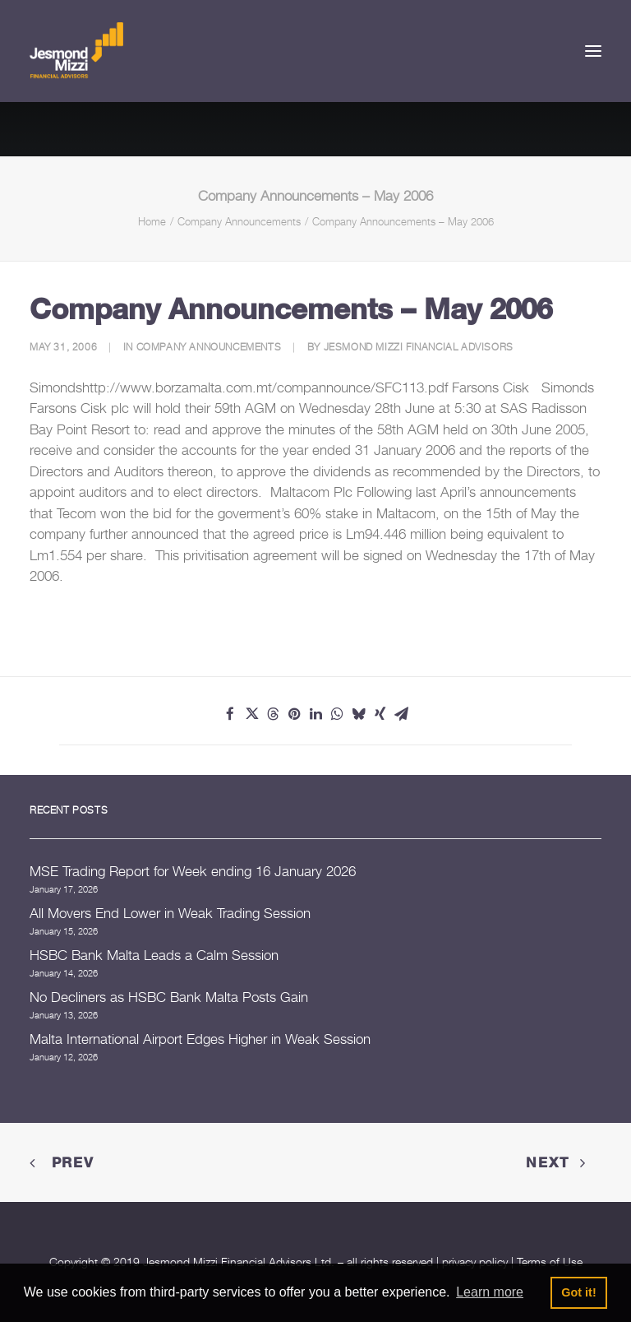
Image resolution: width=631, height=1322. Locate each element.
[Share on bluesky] (358, 714)
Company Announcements (239, 221)
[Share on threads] (273, 714)
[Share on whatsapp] (337, 714)
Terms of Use (550, 1262)
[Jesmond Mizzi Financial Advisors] (76, 51)
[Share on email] (401, 714)
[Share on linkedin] (315, 714)
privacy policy (475, 1262)
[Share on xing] (379, 714)
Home (152, 221)
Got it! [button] (578, 1292)
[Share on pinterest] (294, 714)
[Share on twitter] (251, 714)
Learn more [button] (489, 1292)
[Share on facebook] (230, 714)
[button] (593, 51)
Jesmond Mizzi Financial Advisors (419, 347)
